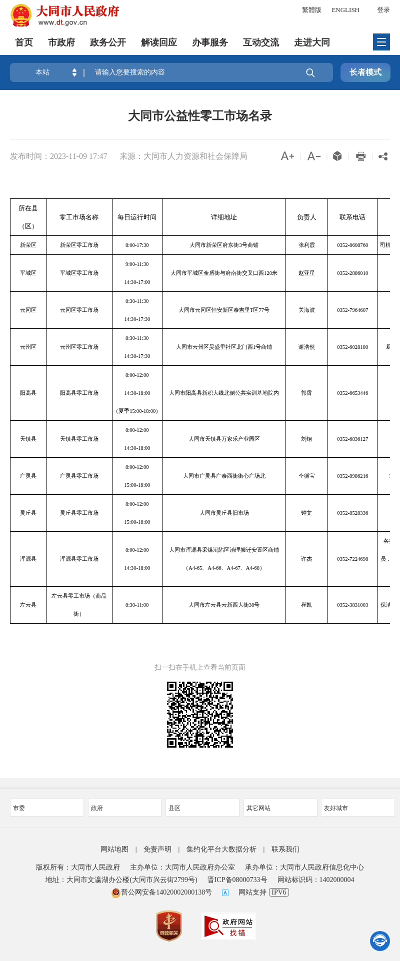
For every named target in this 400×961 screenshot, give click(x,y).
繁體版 (312, 9)
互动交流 (261, 42)
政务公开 (108, 42)
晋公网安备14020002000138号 (161, 892)
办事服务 (210, 42)
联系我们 (286, 849)
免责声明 (158, 849)
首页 (24, 42)
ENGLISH (346, 9)
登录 (383, 9)
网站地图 (114, 849)
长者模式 (366, 72)
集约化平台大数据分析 (221, 849)
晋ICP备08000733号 (238, 880)
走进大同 (312, 42)
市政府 (61, 42)
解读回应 (159, 42)
